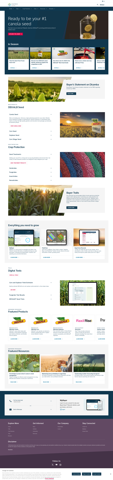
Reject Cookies (86, 474)
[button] (30, 401)
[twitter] (52, 465)
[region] (56, 474)
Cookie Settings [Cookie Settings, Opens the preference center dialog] (76, 474)
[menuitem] (11, 9)
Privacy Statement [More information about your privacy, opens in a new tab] (49, 478)
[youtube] (56, 465)
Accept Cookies (96, 474)
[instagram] (60, 465)
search (98, 5)
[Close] (110, 474)
